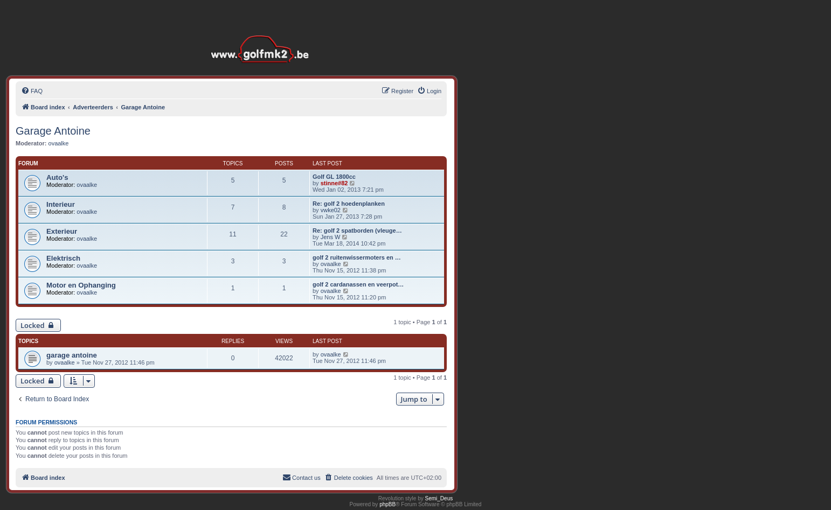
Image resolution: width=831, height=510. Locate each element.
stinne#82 (334, 183)
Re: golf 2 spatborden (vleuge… (357, 230)
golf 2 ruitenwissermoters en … (357, 257)
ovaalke (59, 143)
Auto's (57, 177)
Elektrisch (63, 258)
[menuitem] (32, 91)
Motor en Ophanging (81, 285)
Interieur (60, 204)
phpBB (387, 504)
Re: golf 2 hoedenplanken (349, 203)
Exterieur (61, 231)
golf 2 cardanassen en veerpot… (358, 284)
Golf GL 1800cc (334, 176)
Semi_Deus (439, 498)
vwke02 (331, 210)
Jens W (331, 237)
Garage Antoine (53, 131)
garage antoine (71, 355)
